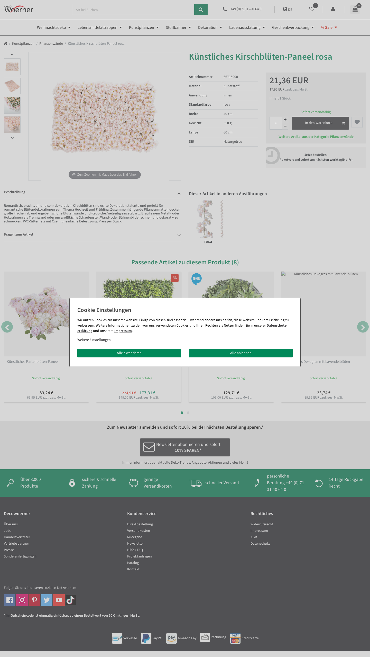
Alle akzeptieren (129, 352)
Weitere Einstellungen (94, 339)
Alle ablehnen (241, 352)
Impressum (123, 330)
